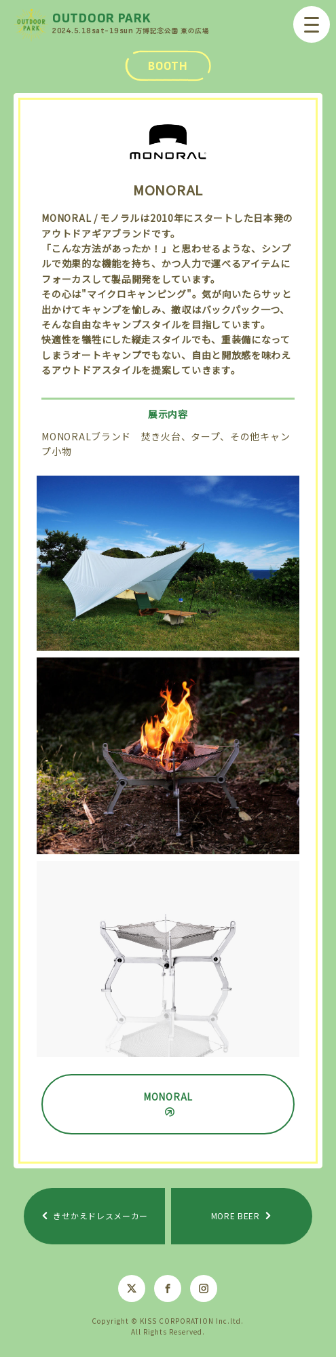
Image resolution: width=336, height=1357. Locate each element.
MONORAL (168, 1096)
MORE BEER (235, 1215)
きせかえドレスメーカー (100, 1215)
